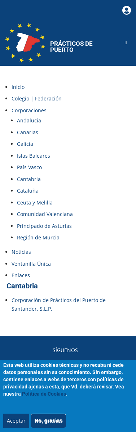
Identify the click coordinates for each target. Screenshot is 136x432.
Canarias (27, 132)
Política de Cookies (44, 400)
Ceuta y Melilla (35, 202)
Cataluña (28, 190)
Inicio (18, 87)
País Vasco (29, 167)
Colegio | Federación (37, 98)
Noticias (21, 251)
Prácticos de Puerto (71, 46)
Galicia (25, 143)
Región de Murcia (38, 237)
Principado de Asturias (44, 225)
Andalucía (29, 120)
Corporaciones (29, 110)
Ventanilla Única (31, 263)
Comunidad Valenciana (45, 214)
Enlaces (21, 275)
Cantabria (29, 179)
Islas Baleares (33, 155)
